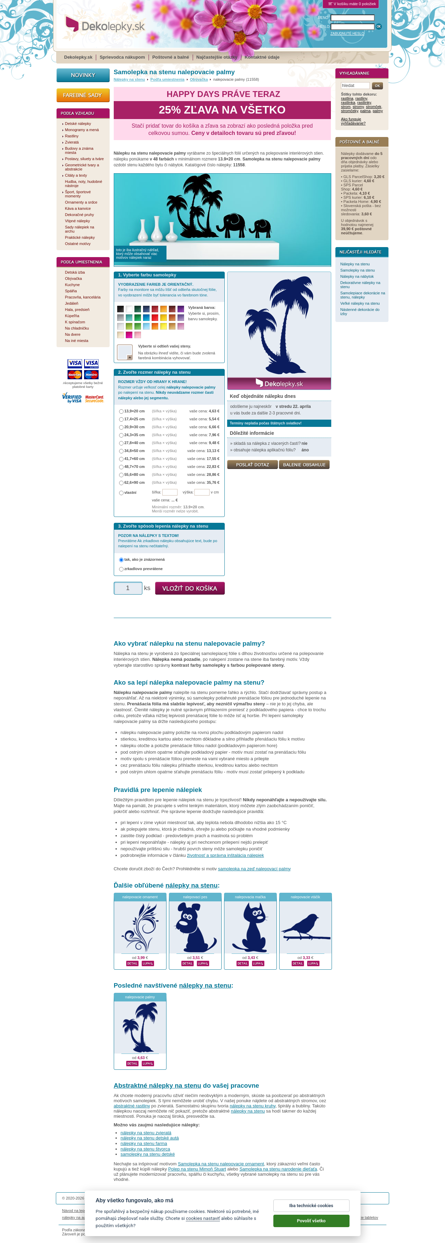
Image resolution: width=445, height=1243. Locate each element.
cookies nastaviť (203, 1226)
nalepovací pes (195, 897)
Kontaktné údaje (262, 57)
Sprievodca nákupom (122, 57)
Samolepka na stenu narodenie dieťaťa (278, 1169)
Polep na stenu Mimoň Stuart (197, 1169)
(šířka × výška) (164, 411)
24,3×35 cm (134, 435)
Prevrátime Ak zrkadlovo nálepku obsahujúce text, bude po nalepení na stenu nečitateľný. (167, 541)
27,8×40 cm (134, 443)
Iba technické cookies (311, 1213)
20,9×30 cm (134, 427)
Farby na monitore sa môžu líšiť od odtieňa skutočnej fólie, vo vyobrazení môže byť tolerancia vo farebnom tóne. (167, 289)
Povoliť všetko (311, 1228)
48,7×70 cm (134, 466)
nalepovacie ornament (140, 897)
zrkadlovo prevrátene (143, 569)
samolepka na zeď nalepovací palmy (254, 868)
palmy (378, 111)
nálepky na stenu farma (144, 1143)
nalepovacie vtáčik (305, 897)
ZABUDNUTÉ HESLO (347, 34)
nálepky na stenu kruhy (252, 1105)
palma (365, 111)
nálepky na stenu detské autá (150, 1138)
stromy (358, 107)
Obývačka (199, 79)
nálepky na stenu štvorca (145, 1149)
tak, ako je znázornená (144, 559)
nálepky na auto (75, 1217)
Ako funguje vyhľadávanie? (353, 121)
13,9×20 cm (134, 411)
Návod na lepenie (77, 1210)
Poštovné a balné (170, 57)
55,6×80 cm (134, 474)
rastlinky (364, 102)
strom (346, 107)
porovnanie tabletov (361, 1217)
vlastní (130, 492)
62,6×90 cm (134, 482)
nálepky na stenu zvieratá (146, 1132)
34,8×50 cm (134, 451)
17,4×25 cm (134, 419)
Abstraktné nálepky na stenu (157, 1085)
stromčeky (349, 111)
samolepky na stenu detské (148, 1154)
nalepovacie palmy (140, 997)
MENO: (323, 18)
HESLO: (324, 27)
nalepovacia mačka (250, 897)
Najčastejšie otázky (216, 57)
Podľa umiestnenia (167, 79)
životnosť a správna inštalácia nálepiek (225, 855)
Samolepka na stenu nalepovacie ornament (221, 1163)
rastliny (361, 98)
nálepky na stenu (191, 885)
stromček (374, 107)
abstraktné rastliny (132, 1105)
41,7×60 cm (134, 459)
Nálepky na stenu (129, 79)
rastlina (347, 98)
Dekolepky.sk (78, 57)
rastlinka (348, 102)
